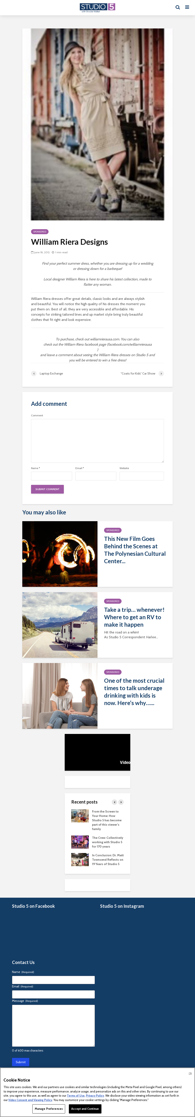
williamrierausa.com (104, 339)
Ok (190, 1073)
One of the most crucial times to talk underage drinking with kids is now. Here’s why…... (134, 691)
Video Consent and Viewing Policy (30, 1100)
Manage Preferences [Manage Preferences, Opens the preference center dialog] (49, 1108)
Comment (37, 415)
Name (35, 468)
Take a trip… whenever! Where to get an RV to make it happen (134, 617)
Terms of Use (76, 1095)
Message (25, 1001)
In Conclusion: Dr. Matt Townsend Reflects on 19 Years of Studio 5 (108, 859)
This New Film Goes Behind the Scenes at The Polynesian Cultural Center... (135, 550)
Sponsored (39, 231)
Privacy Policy (95, 1095)
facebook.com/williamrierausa (130, 344)
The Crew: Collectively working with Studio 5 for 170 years (107, 842)
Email (79, 468)
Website (124, 468)
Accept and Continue (85, 1108)
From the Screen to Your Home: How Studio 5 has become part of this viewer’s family (107, 820)
